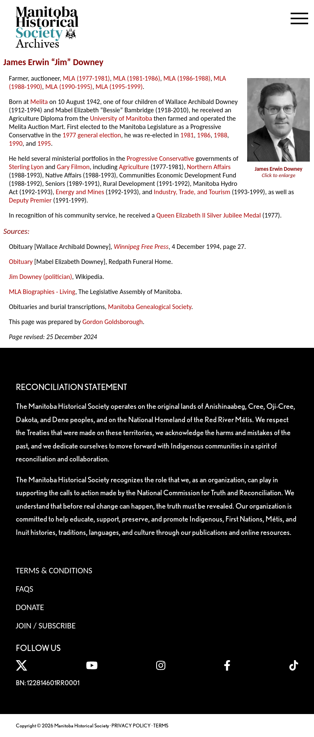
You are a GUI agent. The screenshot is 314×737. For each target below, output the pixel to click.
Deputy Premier (30, 200)
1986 (203, 135)
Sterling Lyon (26, 167)
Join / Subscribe (46, 625)
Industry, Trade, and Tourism (192, 192)
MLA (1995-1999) (119, 87)
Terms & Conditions (54, 570)
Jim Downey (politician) (40, 277)
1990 (15, 143)
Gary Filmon (73, 167)
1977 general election (92, 135)
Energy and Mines (80, 192)
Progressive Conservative (160, 158)
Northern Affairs (208, 167)
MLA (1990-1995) (68, 87)
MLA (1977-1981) (86, 78)
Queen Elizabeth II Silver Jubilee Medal (208, 215)
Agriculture (134, 167)
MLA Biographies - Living (42, 292)
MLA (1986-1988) (186, 78)
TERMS (160, 725)
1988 (220, 135)
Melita (39, 102)
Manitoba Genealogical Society (149, 307)
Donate (30, 607)
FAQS (24, 589)
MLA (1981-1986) (136, 78)
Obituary (21, 262)
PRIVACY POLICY (131, 725)
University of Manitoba (121, 118)
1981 (187, 135)
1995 (44, 143)
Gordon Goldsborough (112, 322)
